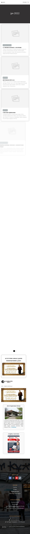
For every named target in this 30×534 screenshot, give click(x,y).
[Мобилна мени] (25, 2)
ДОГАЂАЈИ (3, 77)
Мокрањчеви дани (15, 491)
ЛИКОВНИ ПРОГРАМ (7, 45)
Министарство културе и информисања (15, 508)
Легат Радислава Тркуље (15, 493)
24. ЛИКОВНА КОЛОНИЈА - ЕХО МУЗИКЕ (12, 47)
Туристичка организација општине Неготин (15, 506)
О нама (15, 489)
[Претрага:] (28, 2)
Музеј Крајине (15, 504)
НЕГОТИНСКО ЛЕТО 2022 (7, 80)
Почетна (15, 487)
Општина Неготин (15, 502)
